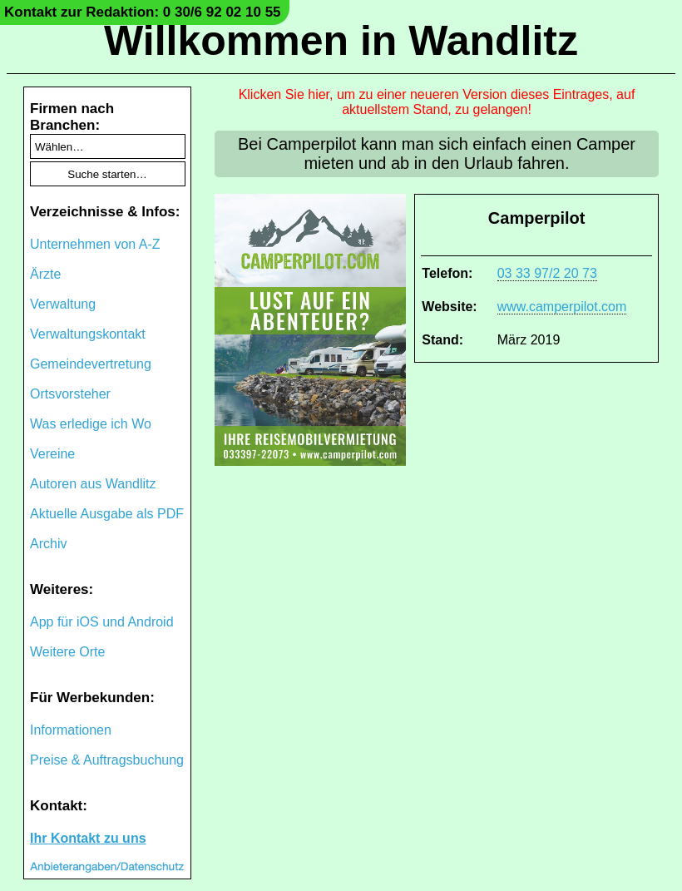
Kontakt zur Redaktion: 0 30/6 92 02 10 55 (142, 12)
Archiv (48, 544)
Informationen (70, 730)
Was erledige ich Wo (90, 424)
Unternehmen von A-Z (95, 244)
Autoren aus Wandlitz (93, 484)
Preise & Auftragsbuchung (107, 760)
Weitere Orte (67, 652)
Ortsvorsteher (70, 394)
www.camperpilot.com (562, 306)
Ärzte (45, 274)
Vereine (52, 454)
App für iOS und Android (102, 622)
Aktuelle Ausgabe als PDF (107, 514)
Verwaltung (63, 304)
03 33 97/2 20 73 (547, 273)
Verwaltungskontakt (88, 334)
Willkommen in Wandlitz (341, 40)
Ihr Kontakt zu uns (88, 838)
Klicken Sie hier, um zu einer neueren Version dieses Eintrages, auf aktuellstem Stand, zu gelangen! (437, 101)
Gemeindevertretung (90, 364)
